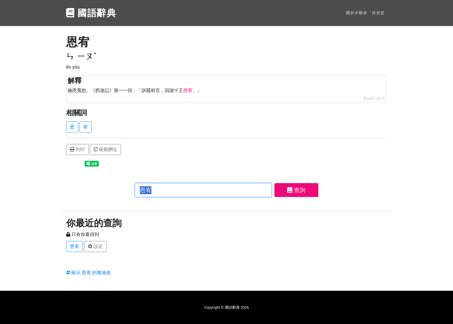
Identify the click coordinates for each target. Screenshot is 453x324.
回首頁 (378, 13)
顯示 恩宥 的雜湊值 (88, 272)
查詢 (296, 190)
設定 (95, 246)
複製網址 (105, 149)
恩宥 (74, 246)
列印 (77, 149)
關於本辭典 (356, 13)
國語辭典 (91, 13)
